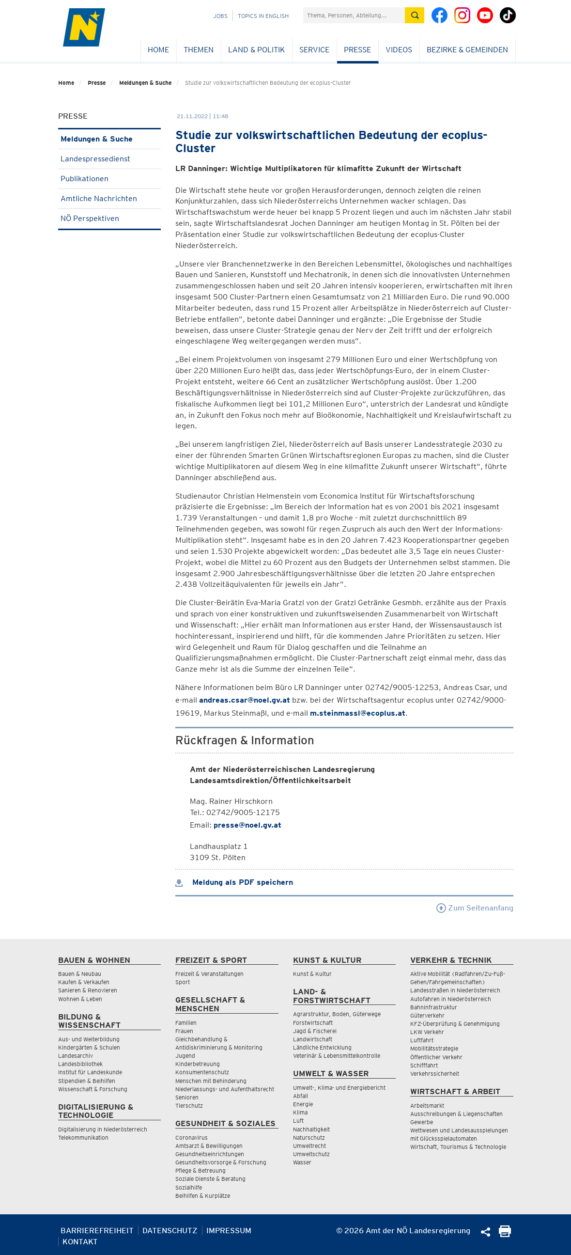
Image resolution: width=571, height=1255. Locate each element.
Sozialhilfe (188, 1187)
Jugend (185, 1055)
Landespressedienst (110, 158)
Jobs (220, 15)
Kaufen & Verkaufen (83, 982)
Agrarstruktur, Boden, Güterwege (337, 1014)
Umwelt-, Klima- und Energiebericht (339, 1087)
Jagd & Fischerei (315, 1031)
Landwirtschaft (312, 1039)
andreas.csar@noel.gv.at (244, 700)
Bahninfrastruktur (433, 1007)
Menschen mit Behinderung (211, 1080)
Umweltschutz (311, 1154)
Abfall (300, 1095)
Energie (303, 1104)
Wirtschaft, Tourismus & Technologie (458, 1146)
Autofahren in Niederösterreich (450, 999)
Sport (182, 982)
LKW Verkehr (427, 1031)
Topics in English (263, 15)
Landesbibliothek (80, 1063)
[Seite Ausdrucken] (504, 1234)
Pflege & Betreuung (200, 1170)
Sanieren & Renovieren (87, 990)
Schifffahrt (424, 1065)
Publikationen (110, 178)
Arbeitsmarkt (427, 1105)
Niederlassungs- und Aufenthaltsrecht (224, 1089)
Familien (186, 1022)
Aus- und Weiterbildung (89, 1039)
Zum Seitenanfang (474, 907)
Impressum (228, 1230)
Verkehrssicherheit (434, 1073)
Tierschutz (189, 1105)
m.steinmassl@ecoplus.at (357, 713)
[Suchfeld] (354, 15)
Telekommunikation (83, 1137)
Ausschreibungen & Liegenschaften (456, 1113)
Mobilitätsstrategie (434, 1048)
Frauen (184, 1031)
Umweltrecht (309, 1145)
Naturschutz (309, 1137)
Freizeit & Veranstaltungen (209, 973)
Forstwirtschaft (313, 1022)
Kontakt (80, 1241)
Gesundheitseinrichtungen (209, 1154)
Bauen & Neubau (79, 973)
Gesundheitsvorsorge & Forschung (220, 1162)
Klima (300, 1112)
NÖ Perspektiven (110, 218)
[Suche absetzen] (414, 15)
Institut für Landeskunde (90, 1072)
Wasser (302, 1162)
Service (314, 49)
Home (158, 49)
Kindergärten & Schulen (89, 1047)
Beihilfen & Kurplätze (202, 1195)
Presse (357, 49)
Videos (399, 49)
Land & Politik (256, 49)
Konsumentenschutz (202, 1072)
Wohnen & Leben (80, 999)
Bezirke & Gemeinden (467, 49)
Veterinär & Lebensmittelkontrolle (336, 1055)
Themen (199, 49)
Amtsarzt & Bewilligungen (209, 1145)
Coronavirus (191, 1137)
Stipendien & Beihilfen (86, 1080)
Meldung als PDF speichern (234, 882)
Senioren (187, 1097)
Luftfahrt (421, 1040)
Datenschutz (170, 1230)
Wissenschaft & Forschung (92, 1089)
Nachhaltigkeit (311, 1129)
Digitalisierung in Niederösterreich (102, 1129)
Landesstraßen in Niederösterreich (455, 990)
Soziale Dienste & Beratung (210, 1178)
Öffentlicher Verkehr (436, 1057)
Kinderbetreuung (197, 1063)
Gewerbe (421, 1122)
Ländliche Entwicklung (322, 1047)
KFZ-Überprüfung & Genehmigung (455, 1023)
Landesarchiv (75, 1055)
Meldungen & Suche (145, 82)
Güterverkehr (427, 1015)
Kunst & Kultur (312, 973)
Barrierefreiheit (97, 1230)
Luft (298, 1120)
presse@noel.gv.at (247, 825)
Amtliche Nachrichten (110, 198)
